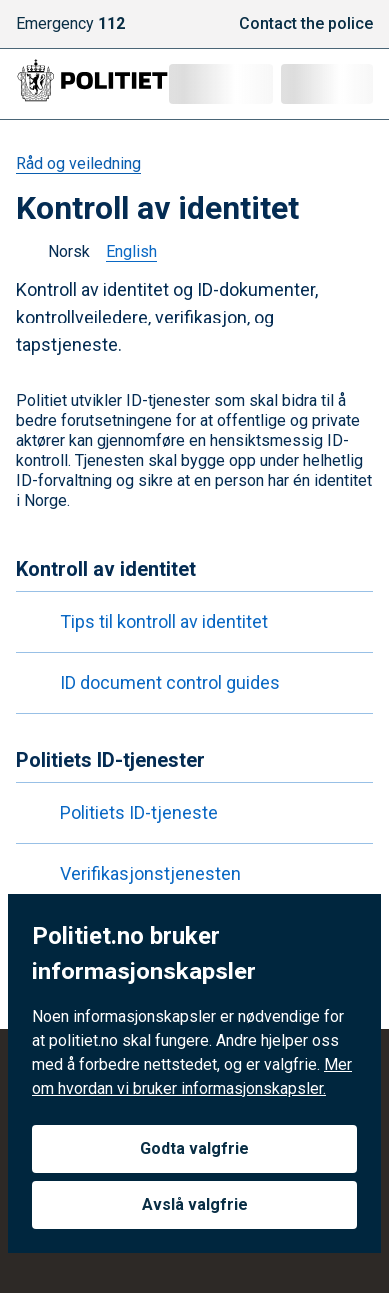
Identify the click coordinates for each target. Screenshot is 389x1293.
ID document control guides (152, 683)
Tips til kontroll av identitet (146, 622)
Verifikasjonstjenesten (132, 874)
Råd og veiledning (78, 163)
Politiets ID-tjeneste (121, 813)
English (131, 251)
